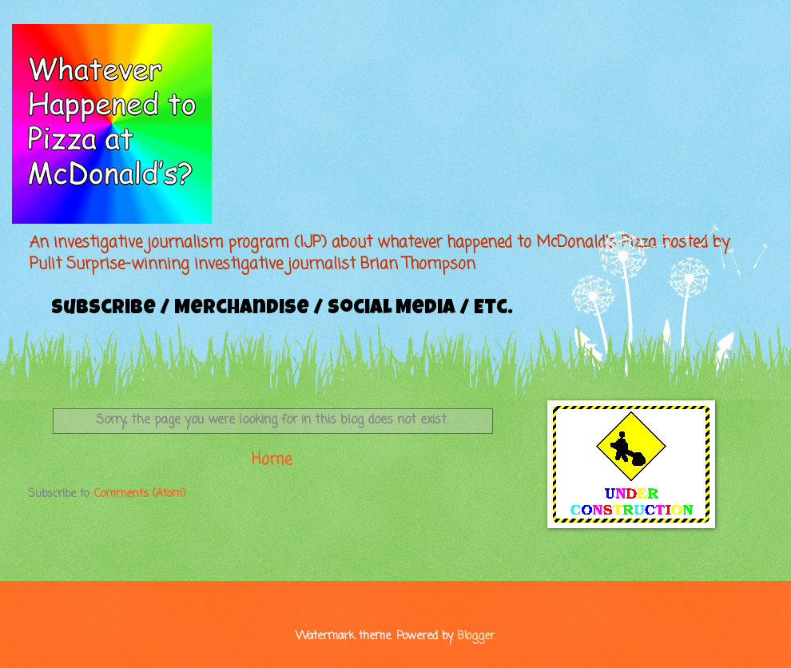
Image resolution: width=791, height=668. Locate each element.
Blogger (476, 636)
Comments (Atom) (140, 494)
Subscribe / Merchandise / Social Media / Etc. (282, 309)
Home (272, 459)
